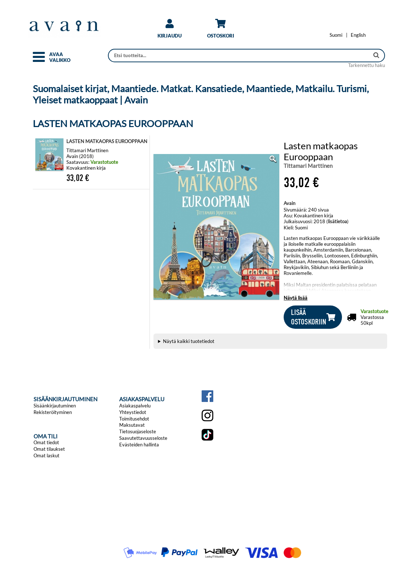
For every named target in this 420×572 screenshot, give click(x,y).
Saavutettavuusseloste (143, 438)
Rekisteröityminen (53, 412)
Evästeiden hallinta (139, 444)
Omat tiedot (46, 442)
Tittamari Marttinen (308, 165)
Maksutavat (132, 425)
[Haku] (239, 55)
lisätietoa (337, 221)
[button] (39, 60)
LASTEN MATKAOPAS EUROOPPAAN (106, 141)
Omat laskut (46, 455)
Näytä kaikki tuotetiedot (188, 341)
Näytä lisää (295, 298)
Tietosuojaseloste (137, 431)
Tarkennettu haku (366, 65)
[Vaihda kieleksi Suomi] (336, 35)
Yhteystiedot (132, 412)
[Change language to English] (358, 35)
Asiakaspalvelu (135, 406)
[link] (170, 31)
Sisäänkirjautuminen (55, 406)
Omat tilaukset (49, 449)
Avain (289, 203)
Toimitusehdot (134, 419)
